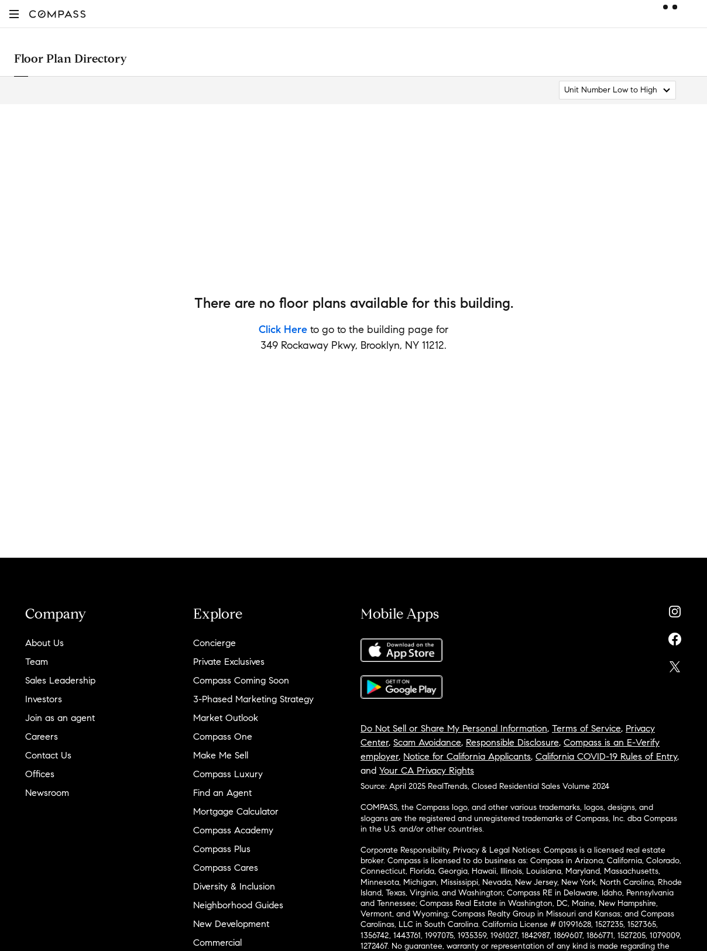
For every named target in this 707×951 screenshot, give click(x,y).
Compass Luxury (228, 774)
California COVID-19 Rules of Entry (606, 756)
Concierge (214, 642)
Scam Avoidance (427, 742)
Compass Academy (233, 830)
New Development (231, 923)
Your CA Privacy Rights (426, 770)
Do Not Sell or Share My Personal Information (454, 728)
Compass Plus (221, 848)
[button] (14, 14)
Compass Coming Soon (241, 680)
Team (36, 661)
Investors (43, 699)
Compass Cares (225, 867)
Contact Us (48, 755)
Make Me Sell (220, 755)
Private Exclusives (229, 661)
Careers (41, 736)
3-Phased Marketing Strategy (253, 699)
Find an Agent (222, 792)
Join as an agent (60, 717)
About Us (44, 642)
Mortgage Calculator (236, 811)
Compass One (222, 736)
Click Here (283, 329)
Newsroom (47, 792)
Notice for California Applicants (467, 756)
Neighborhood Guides (238, 905)
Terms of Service (586, 728)
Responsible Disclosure (512, 742)
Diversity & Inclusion (234, 886)
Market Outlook (225, 717)
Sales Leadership (60, 680)
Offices (39, 774)
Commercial (217, 942)
